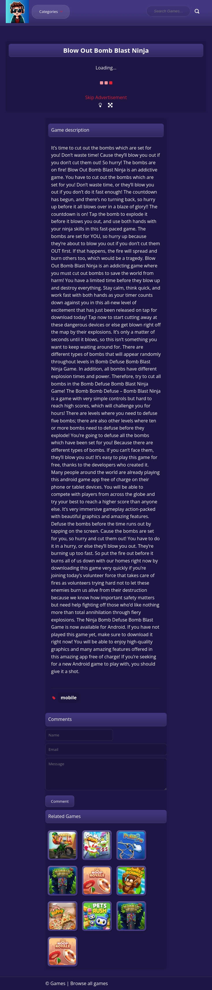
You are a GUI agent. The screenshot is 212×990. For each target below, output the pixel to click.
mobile (69, 697)
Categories (52, 11)
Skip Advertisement (106, 97)
